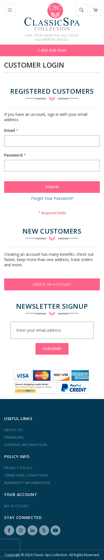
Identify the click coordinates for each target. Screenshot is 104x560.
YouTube (55, 530)
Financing (14, 437)
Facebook (9, 530)
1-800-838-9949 (52, 50)
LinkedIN (32, 530)
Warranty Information (27, 482)
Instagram (21, 530)
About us (13, 430)
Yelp (44, 530)
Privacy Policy (18, 468)
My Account (16, 506)
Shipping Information (25, 445)
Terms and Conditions (26, 475)
